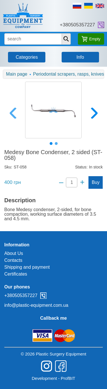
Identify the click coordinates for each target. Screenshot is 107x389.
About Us (13, 253)
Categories (27, 57)
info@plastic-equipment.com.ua (36, 305)
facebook (60, 366)
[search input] (37, 39)
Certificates (15, 274)
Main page (16, 74)
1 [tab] (51, 143)
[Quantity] (71, 182)
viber (101, 25)
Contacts (13, 260)
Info (80, 57)
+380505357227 (77, 24)
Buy (96, 182)
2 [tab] (56, 143)
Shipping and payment (27, 267)
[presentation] (66, 39)
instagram (46, 366)
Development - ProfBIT (53, 378)
